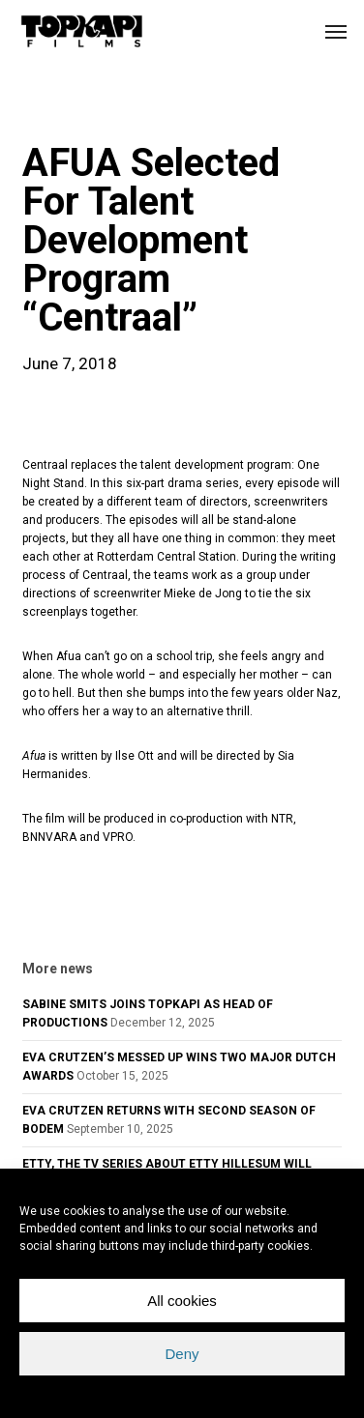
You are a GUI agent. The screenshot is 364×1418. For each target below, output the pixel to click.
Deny (181, 1354)
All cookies (182, 1300)
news (53, 110)
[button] (336, 31)
